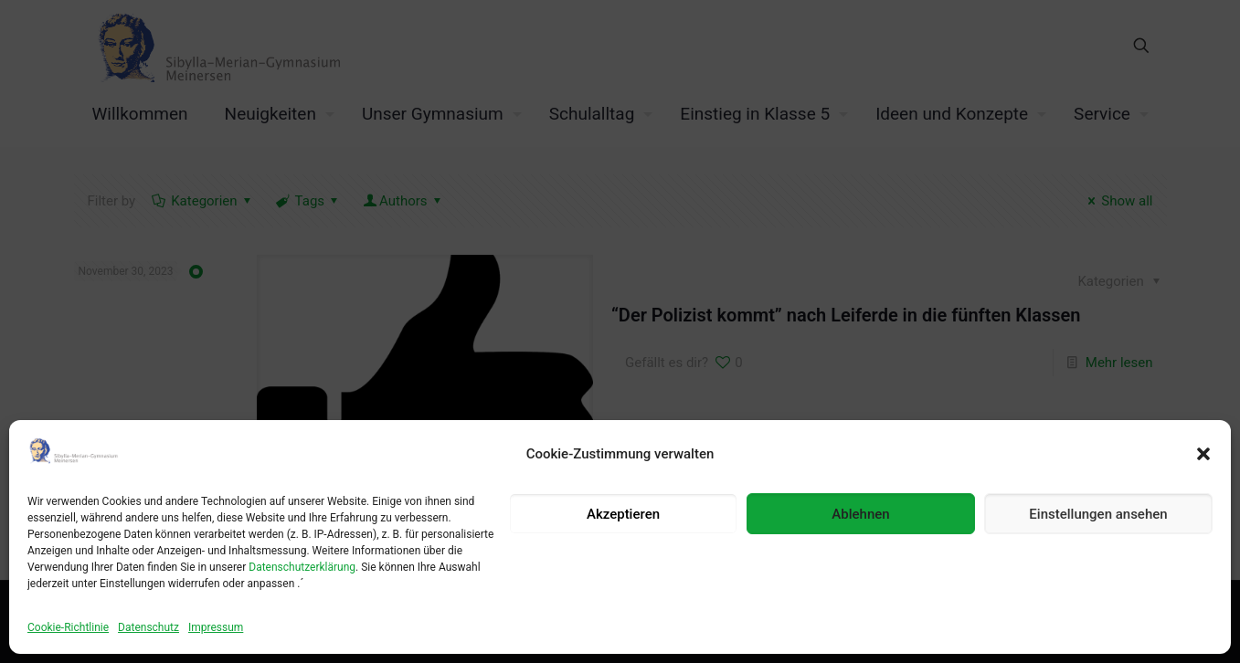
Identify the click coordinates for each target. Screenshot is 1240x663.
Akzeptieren (623, 514)
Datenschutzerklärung (302, 567)
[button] (1203, 454)
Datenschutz (148, 627)
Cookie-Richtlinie (68, 627)
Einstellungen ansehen (1098, 514)
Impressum (215, 627)
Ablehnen (860, 514)
